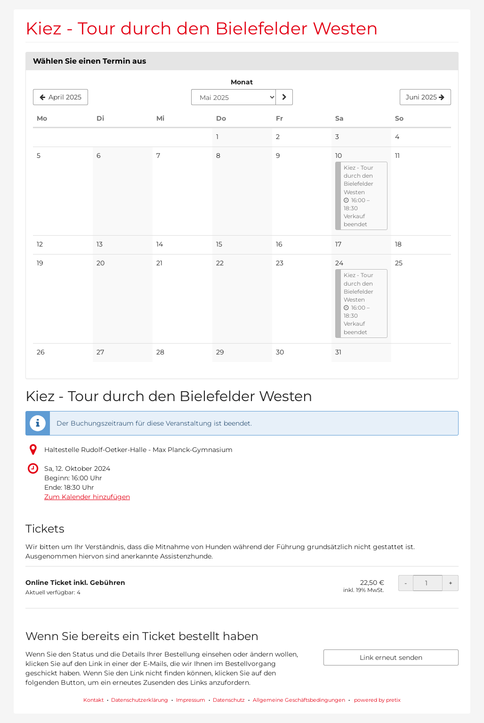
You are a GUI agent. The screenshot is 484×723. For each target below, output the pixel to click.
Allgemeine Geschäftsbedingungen (299, 700)
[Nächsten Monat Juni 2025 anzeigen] (425, 97)
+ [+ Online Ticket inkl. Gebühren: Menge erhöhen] (450, 583)
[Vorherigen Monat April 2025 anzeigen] (60, 97)
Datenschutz (229, 700)
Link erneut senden (391, 657)
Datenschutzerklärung (139, 700)
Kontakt (93, 700)
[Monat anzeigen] (283, 97)
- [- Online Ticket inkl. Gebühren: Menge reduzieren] (405, 583)
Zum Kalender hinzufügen (87, 497)
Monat (242, 82)
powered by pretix (377, 700)
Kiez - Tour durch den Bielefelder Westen (201, 28)
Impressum (190, 700)
